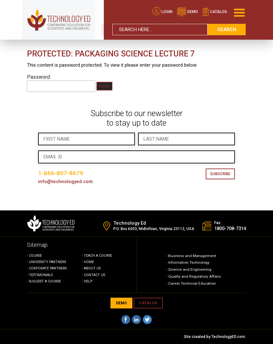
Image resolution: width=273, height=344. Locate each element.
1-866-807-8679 (60, 173)
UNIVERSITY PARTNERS (48, 262)
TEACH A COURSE (98, 256)
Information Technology (189, 262)
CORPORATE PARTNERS (48, 268)
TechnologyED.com (228, 336)
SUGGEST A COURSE (46, 281)
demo (187, 11)
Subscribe (220, 174)
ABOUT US (92, 268)
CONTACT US (95, 275)
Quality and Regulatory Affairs (194, 276)
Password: (61, 83)
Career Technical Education (192, 283)
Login (162, 11)
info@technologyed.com (66, 181)
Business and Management (192, 256)
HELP (88, 281)
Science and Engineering (190, 269)
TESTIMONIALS (41, 275)
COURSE (36, 256)
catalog (215, 11)
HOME (89, 262)
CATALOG (148, 303)
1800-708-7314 (228, 229)
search (226, 29)
